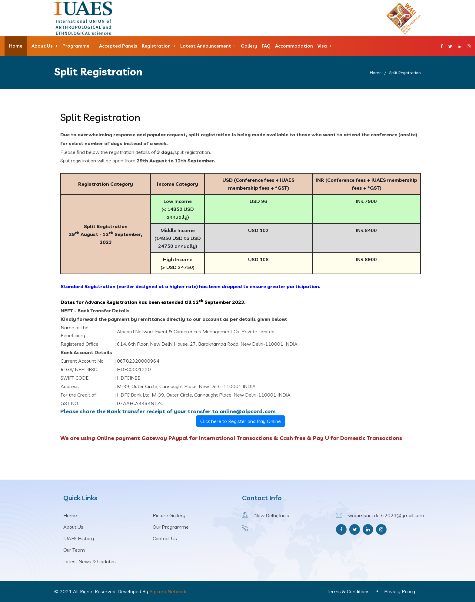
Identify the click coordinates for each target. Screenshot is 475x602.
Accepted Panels (118, 46)
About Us (42, 46)
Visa (322, 46)
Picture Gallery (169, 515)
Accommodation (294, 46)
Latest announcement (205, 46)
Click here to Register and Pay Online (240, 421)
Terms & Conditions (348, 591)
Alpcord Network (167, 591)
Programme (75, 46)
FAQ (266, 46)
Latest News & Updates (89, 561)
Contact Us (165, 538)
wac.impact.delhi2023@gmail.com (386, 515)
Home (15, 46)
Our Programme (171, 527)
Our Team (74, 550)
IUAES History (78, 538)
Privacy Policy (399, 591)
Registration (156, 46)
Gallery (249, 46)
